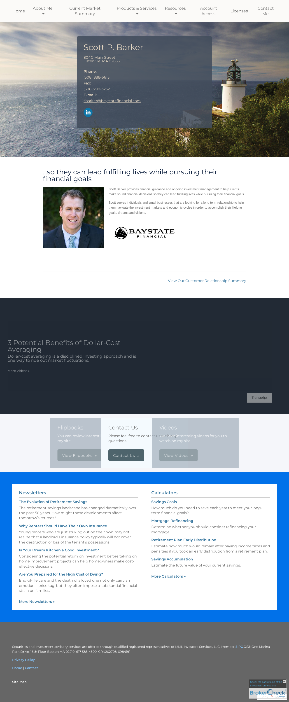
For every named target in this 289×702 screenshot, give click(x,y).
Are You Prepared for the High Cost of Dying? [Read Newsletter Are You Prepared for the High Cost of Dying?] (61, 574)
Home (18, 11)
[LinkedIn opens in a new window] (88, 113)
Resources (175, 8)
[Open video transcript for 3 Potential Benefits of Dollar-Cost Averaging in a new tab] (254, 398)
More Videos (13, 370)
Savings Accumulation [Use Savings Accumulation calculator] (172, 559)
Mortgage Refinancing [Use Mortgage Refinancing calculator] (172, 521)
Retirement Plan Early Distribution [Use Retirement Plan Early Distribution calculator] (183, 540)
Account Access (208, 11)
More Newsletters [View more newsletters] (37, 601)
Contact (31, 668)
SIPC (239, 647)
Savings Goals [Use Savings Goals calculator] (164, 502)
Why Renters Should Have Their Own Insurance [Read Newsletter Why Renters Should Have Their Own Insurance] (63, 526)
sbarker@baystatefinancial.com (112, 101)
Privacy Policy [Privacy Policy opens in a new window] (23, 660)
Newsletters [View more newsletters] (32, 492)
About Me (43, 8)
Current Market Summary (84, 11)
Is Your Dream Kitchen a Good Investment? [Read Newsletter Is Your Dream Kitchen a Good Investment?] (59, 550)
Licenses (239, 11)
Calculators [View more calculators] (164, 492)
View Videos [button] (133, 455)
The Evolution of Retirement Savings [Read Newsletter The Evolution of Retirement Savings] (53, 502)
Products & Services (137, 8)
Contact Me (266, 11)
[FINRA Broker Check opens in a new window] (268, 689)
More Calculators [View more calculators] (168, 576)
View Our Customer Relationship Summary (207, 281)
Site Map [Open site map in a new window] (19, 682)
